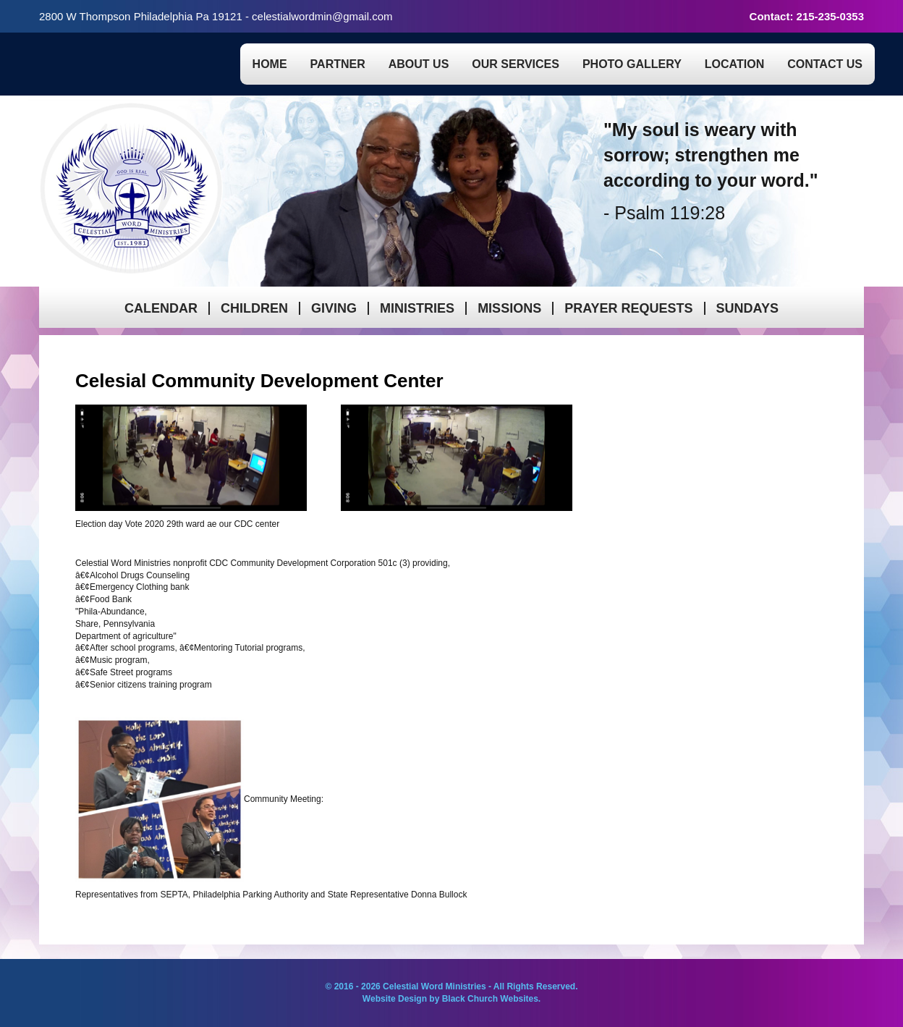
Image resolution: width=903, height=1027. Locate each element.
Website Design (396, 999)
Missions (509, 308)
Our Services (515, 64)
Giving (334, 308)
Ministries (417, 308)
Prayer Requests (628, 308)
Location (734, 64)
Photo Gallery (632, 64)
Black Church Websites (490, 999)
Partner (337, 64)
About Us (419, 64)
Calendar (161, 308)
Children (254, 308)
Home (270, 64)
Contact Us (824, 64)
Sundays (747, 308)
